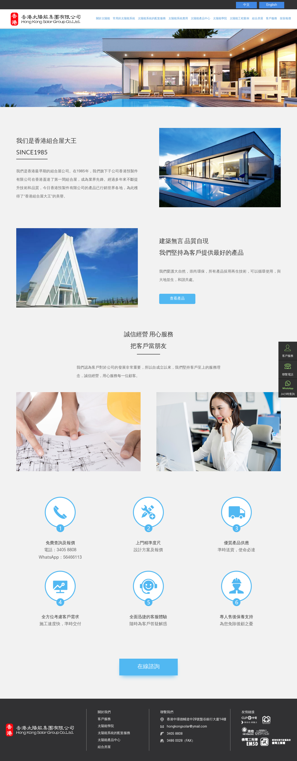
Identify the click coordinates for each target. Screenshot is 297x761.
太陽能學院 (220, 18)
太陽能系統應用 (178, 18)
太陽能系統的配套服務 (152, 18)
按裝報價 (285, 18)
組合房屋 (257, 18)
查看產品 (177, 299)
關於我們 (104, 712)
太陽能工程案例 (239, 18)
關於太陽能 (103, 18)
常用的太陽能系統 (124, 18)
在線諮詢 (148, 667)
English (271, 5)
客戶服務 (271, 18)
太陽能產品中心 (200, 18)
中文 (246, 5)
